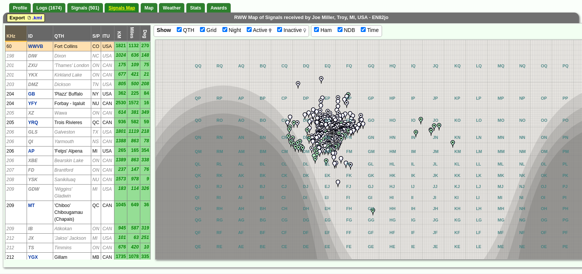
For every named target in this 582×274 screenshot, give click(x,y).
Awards (219, 8)
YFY (32, 103)
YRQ (33, 122)
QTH (185, 30)
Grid (208, 30)
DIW (32, 56)
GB (31, 94)
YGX (33, 257)
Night (231, 30)
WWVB (35, 46)
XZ (31, 113)
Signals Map (121, 8)
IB (30, 228)
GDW (33, 189)
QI (30, 141)
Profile (20, 8)
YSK (33, 179)
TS (31, 247)
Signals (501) (85, 8)
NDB (346, 30)
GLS (33, 132)
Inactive (291, 30)
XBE (33, 160)
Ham (322, 30)
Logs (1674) (49, 8)
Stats (195, 8)
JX (31, 238)
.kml (34, 18)
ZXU (32, 65)
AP (31, 151)
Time (370, 30)
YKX (33, 75)
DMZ (33, 84)
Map (149, 8)
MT (31, 205)
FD (31, 170)
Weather (172, 8)
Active (259, 30)
